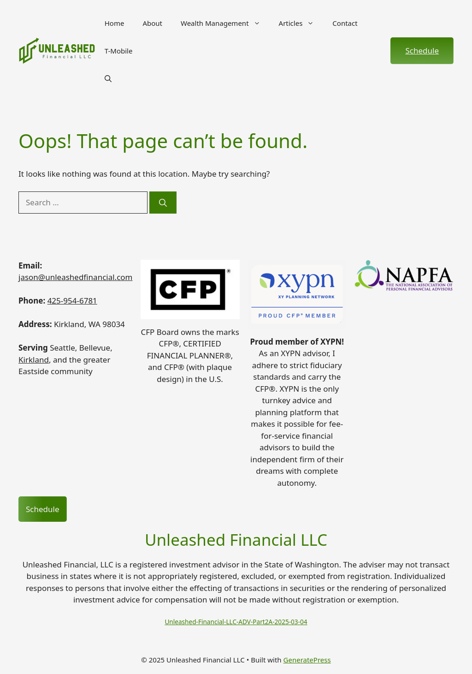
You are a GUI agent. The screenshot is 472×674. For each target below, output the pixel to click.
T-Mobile (119, 50)
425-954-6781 (72, 300)
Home (114, 23)
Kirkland (33, 359)
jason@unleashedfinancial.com (75, 277)
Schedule (422, 50)
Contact (344, 23)
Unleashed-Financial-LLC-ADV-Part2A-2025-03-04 (236, 621)
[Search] (163, 202)
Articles (301, 23)
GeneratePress (307, 659)
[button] (108, 78)
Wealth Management (225, 23)
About (152, 23)
